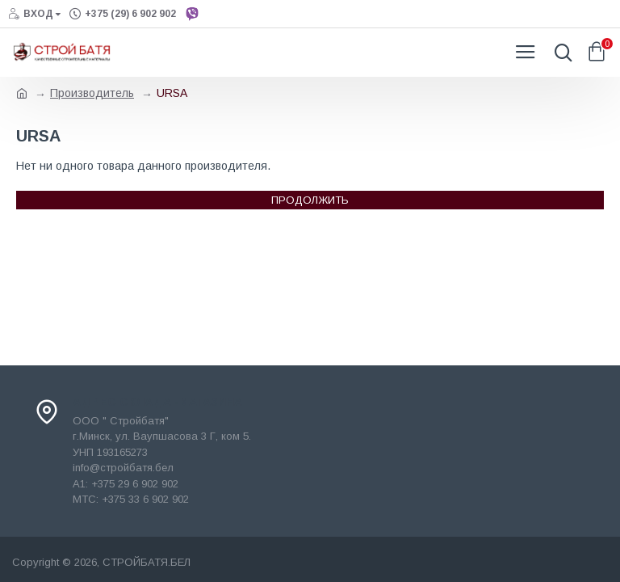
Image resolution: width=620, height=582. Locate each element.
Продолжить (310, 200)
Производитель (92, 92)
